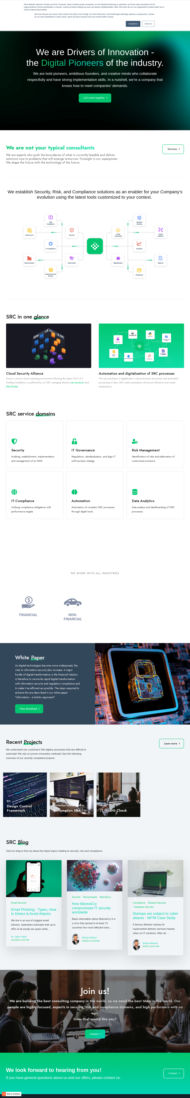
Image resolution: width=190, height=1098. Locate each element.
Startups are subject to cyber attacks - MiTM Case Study (155, 915)
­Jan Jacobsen (77, 382)
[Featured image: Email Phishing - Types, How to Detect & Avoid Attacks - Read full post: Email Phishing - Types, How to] (34, 878)
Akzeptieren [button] (133, 24)
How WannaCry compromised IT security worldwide (91, 908)
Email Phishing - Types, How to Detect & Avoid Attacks (33, 911)
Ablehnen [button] (148, 24)
